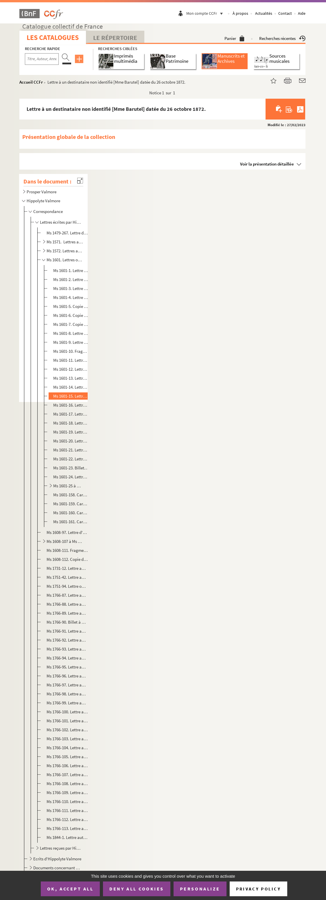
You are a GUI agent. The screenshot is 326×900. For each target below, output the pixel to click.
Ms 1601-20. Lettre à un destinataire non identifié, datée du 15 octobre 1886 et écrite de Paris (71, 441)
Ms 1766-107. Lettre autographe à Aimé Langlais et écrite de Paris (67, 774)
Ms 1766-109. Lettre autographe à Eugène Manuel (67, 792)
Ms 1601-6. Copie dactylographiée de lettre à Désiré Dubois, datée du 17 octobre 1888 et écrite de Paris (71, 315)
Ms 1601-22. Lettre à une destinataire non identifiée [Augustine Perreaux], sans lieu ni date (71, 459)
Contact (285, 13)
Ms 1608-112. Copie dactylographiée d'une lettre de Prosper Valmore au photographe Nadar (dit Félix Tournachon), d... (67, 559)
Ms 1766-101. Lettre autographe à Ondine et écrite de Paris (67, 720)
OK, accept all (70, 889)
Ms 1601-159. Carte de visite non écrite (71, 503)
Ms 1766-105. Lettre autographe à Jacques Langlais (67, 756)
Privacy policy (258, 889)
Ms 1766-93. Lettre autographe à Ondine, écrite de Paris (67, 649)
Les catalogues (53, 37)
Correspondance (48, 211)
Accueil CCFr (31, 82)
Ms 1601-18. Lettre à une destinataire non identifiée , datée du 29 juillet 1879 (71, 423)
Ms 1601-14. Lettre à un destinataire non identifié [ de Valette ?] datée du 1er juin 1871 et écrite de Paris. (71, 387)
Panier (234, 38)
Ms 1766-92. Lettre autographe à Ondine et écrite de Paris (67, 640)
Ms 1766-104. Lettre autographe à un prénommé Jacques (67, 747)
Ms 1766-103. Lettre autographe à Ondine (67, 738)
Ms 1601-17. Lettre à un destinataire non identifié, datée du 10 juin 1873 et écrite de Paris (71, 414)
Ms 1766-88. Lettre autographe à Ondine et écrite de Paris (67, 604)
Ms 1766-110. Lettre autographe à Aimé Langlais (67, 801)
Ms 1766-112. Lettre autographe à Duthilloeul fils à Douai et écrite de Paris (67, 819)
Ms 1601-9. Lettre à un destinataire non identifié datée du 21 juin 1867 (71, 342)
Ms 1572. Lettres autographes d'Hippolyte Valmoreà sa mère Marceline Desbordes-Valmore (65, 251)
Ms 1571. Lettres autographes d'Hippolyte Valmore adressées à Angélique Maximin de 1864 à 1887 (65, 242)
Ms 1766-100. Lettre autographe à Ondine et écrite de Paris (67, 712)
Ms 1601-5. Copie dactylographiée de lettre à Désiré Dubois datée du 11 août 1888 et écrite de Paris (71, 306)
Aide (301, 13)
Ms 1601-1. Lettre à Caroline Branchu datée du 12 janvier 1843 (71, 270)
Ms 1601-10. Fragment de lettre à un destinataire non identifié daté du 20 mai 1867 (71, 351)
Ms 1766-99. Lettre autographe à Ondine (67, 703)
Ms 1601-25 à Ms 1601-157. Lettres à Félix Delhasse (68, 485)
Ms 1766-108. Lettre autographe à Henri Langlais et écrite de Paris (67, 783)
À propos (240, 13)
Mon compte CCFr (206, 13)
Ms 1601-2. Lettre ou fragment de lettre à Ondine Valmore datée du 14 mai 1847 (71, 279)
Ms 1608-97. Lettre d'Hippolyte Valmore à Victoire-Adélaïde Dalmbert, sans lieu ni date (67, 532)
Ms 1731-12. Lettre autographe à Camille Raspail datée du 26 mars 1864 (67, 568)
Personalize (200, 889)
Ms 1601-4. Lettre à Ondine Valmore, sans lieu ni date (71, 297)
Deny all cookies (136, 889)
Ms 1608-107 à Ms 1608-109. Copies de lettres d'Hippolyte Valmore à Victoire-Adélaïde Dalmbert (65, 541)
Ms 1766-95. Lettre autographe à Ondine (67, 667)
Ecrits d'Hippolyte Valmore (57, 859)
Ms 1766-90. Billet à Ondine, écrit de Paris (67, 622)
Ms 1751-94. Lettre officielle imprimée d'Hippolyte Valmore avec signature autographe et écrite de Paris (67, 586)
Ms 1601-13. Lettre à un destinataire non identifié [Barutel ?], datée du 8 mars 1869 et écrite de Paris (71, 378)
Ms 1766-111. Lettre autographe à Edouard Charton (67, 810)
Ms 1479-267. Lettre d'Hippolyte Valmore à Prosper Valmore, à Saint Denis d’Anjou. (67, 233)
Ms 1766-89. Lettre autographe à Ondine (67, 613)
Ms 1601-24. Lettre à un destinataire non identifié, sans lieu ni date (71, 477)
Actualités (263, 13)
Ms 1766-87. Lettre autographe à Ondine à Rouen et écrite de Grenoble (67, 595)
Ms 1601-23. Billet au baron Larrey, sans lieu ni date (71, 468)
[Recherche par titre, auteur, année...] (42, 59)
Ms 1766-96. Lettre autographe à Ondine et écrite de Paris (67, 676)
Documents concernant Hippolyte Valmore (57, 867)
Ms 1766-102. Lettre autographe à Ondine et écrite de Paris (67, 729)
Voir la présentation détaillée (267, 164)
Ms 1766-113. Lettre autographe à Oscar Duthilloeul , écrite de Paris (67, 828)
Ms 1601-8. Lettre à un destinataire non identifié (71, 333)
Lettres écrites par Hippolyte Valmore (61, 222)
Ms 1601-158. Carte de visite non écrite (71, 494)
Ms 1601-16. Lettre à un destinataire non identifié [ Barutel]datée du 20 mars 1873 (71, 405)
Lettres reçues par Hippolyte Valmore (61, 848)
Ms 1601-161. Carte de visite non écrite (71, 521)
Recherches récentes (282, 38)
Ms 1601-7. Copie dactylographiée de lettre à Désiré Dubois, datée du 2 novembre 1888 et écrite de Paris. (71, 324)
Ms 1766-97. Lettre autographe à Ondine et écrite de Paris (67, 685)
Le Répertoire (115, 38)
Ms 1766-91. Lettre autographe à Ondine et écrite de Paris (67, 631)
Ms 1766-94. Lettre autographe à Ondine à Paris (67, 658)
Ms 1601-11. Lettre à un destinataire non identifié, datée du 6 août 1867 (71, 360)
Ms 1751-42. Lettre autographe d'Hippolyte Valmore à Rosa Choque (67, 577)
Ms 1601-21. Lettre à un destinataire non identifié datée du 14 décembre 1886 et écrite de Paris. (71, 450)
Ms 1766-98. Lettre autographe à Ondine (67, 694)
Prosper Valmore (41, 191)
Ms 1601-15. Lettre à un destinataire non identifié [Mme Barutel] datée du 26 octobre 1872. (71, 396)
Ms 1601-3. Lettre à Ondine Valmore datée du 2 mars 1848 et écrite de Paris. (71, 288)
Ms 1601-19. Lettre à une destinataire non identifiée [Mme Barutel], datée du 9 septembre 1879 (71, 432)
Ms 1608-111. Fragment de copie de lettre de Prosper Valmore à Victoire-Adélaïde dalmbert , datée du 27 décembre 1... (67, 550)
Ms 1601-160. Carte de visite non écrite (71, 512)
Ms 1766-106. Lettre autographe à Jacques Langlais (67, 765)
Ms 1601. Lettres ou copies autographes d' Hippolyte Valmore (65, 259)
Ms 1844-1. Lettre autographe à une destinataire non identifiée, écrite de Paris (67, 837)
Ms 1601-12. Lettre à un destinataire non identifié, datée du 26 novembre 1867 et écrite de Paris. (71, 369)
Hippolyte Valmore (43, 200)
